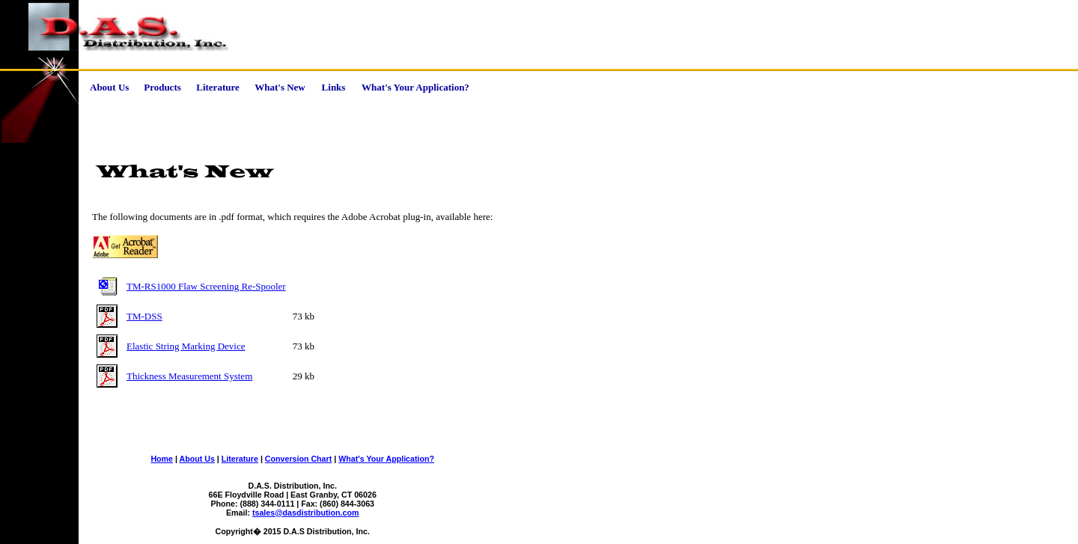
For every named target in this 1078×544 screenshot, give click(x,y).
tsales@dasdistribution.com (305, 512)
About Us (197, 458)
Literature (240, 458)
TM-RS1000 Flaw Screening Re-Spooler (206, 286)
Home (161, 458)
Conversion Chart (298, 458)
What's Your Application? (386, 458)
